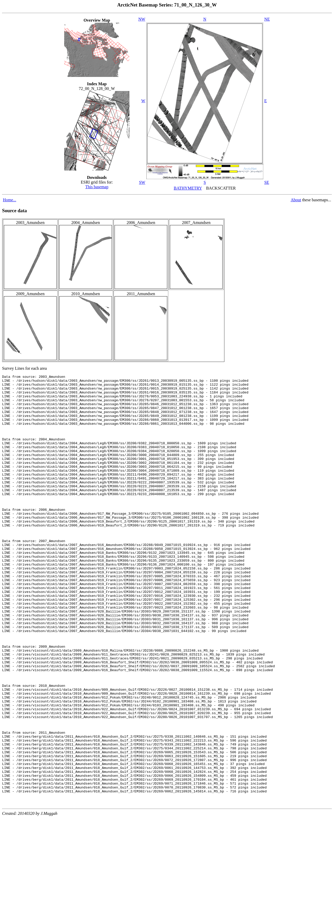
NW (141, 19)
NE (267, 19)
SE (266, 182)
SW (142, 182)
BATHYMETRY (188, 188)
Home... (9, 200)
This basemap (96, 187)
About (296, 200)
